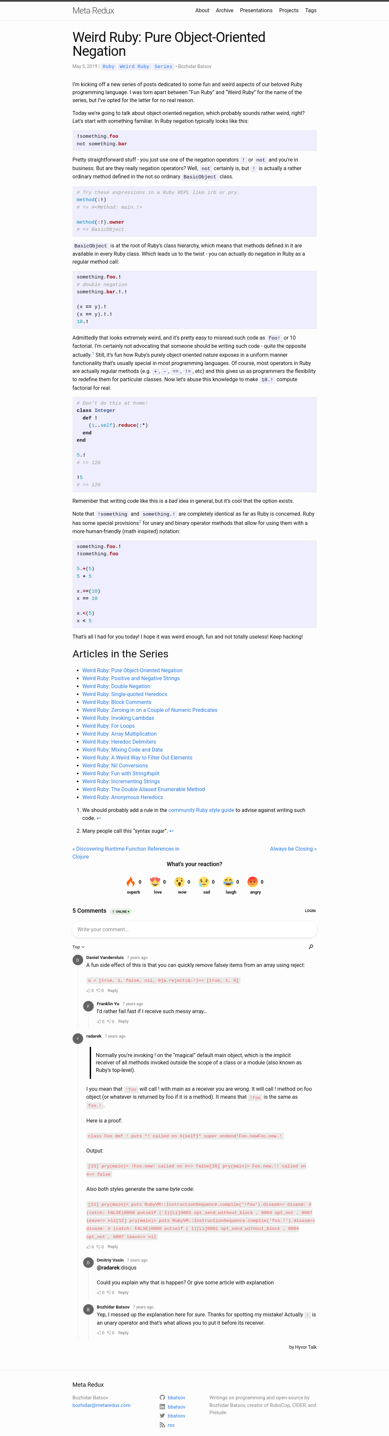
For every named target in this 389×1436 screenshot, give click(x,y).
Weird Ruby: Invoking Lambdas (118, 714)
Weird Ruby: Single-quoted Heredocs (125, 690)
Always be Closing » (293, 845)
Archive (225, 10)
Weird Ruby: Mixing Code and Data (122, 746)
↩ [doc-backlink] (99, 814)
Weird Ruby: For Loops (108, 722)
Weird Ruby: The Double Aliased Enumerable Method (143, 785)
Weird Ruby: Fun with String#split (121, 769)
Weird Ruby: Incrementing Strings (121, 777)
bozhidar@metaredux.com (102, 1393)
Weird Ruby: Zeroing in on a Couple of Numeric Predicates (149, 706)
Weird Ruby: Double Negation (116, 682)
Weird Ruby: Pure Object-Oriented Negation (132, 666)
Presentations (256, 10)
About (202, 10)
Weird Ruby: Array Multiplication (119, 730)
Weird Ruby (134, 66)
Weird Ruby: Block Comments (116, 698)
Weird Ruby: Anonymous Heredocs (122, 793)
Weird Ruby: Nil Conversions (115, 761)
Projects (289, 10)
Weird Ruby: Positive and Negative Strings (131, 674)
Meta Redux (93, 11)
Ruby (108, 66)
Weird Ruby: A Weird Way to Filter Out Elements (137, 754)
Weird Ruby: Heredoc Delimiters (119, 738)
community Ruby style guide (201, 806)
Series (163, 66)
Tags (311, 10)
